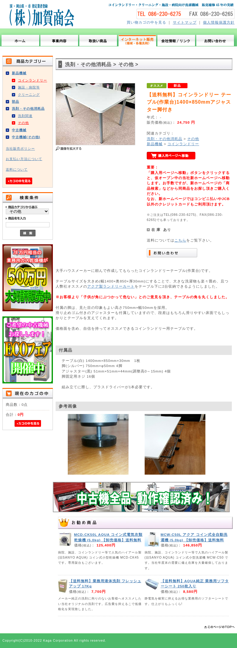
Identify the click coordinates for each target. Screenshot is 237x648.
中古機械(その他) (26, 137)
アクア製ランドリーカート (111, 286)
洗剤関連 (25, 116)
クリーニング (29, 94)
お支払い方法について (24, 159)
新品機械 (19, 73)
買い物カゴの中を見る (146, 22)
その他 (23, 123)
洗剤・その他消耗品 (28, 108)
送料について (17, 169)
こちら (180, 240)
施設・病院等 (29, 87)
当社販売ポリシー (20, 148)
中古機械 (19, 130)
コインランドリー (32, 80)
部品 (15, 101)
